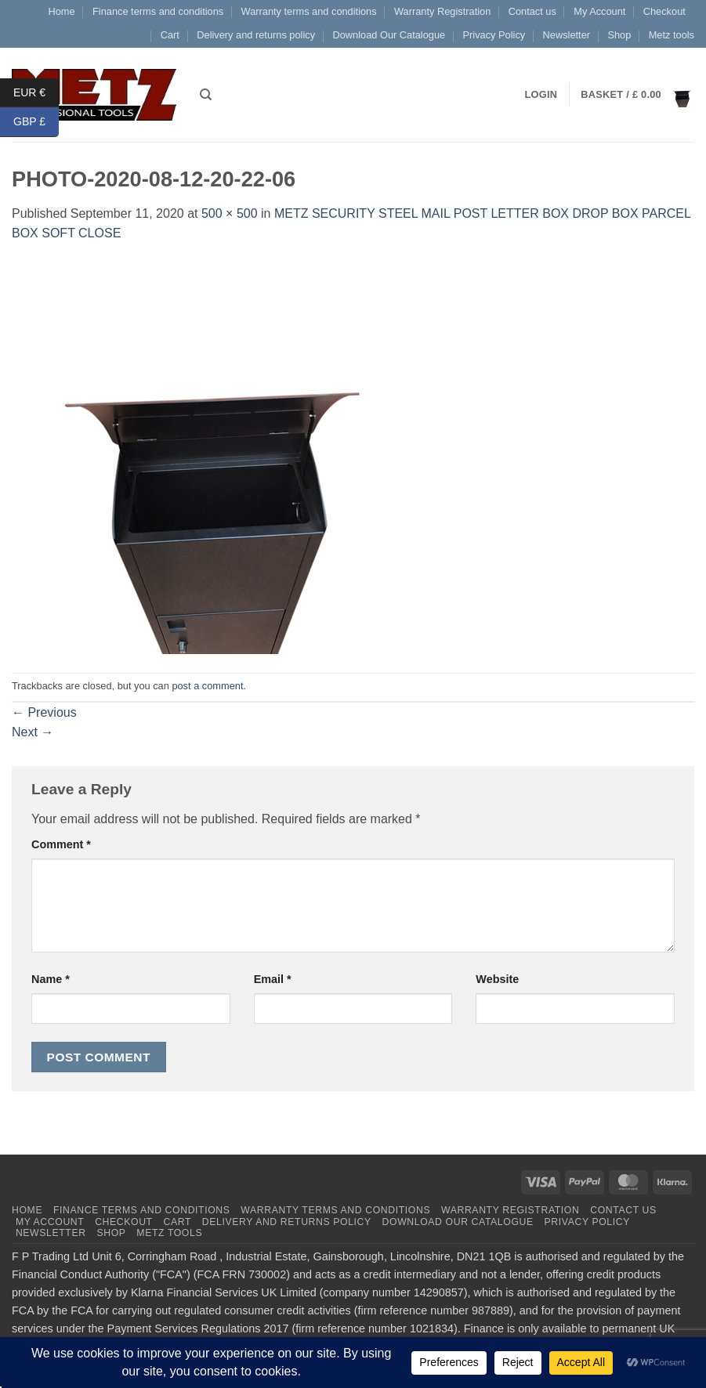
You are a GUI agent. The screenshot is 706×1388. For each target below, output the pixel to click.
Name (50, 979)
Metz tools (671, 35)
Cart (170, 35)
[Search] (206, 95)
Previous (44, 712)
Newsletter (566, 35)
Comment (61, 844)
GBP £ (36, 121)
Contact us (532, 11)
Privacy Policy (494, 35)
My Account (599, 11)
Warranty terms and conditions (309, 11)
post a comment (207, 686)
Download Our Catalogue (388, 35)
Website (497, 979)
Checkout (664, 11)
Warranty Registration (442, 11)
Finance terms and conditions (157, 11)
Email (272, 979)
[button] (637, 94)
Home (61, 11)
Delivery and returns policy (256, 35)
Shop (619, 35)
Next (32, 732)
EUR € (36, 92)
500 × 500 (229, 213)
